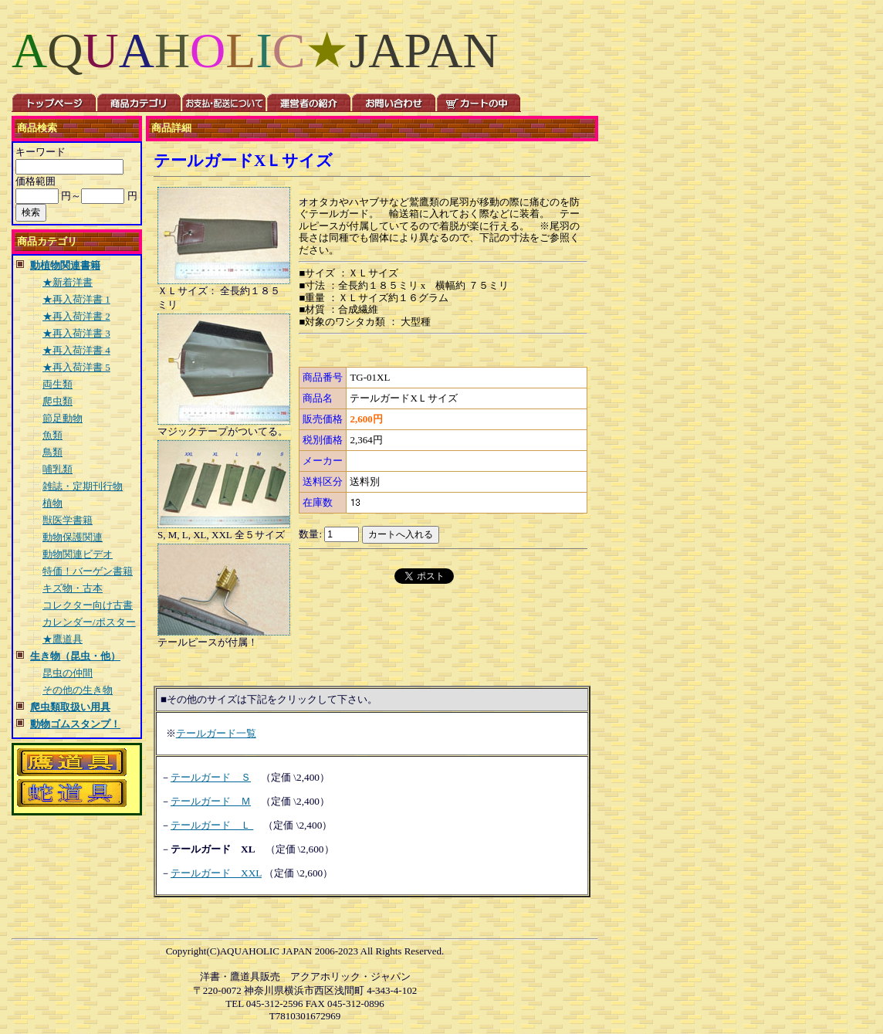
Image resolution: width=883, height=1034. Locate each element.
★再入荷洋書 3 (76, 333)
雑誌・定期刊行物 (82, 486)
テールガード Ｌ (212, 825)
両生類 (57, 384)
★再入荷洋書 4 (76, 350)
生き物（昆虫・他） (75, 656)
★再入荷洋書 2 (76, 316)
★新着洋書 (67, 282)
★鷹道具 (62, 639)
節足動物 (62, 418)
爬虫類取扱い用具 (70, 707)
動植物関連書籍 (65, 265)
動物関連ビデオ (77, 554)
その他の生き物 (77, 690)
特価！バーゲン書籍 (87, 571)
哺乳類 (57, 469)
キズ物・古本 (72, 588)
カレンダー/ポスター (89, 622)
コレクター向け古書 (87, 605)
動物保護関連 (72, 537)
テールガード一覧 (216, 733)
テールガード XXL (216, 873)
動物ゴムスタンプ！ (75, 724)
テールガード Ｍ (211, 801)
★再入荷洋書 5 (76, 367)
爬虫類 (57, 401)
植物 (52, 503)
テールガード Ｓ (211, 777)
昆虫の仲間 (67, 673)
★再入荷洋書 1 (76, 299)
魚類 (52, 435)
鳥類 (52, 452)
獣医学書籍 (67, 520)
